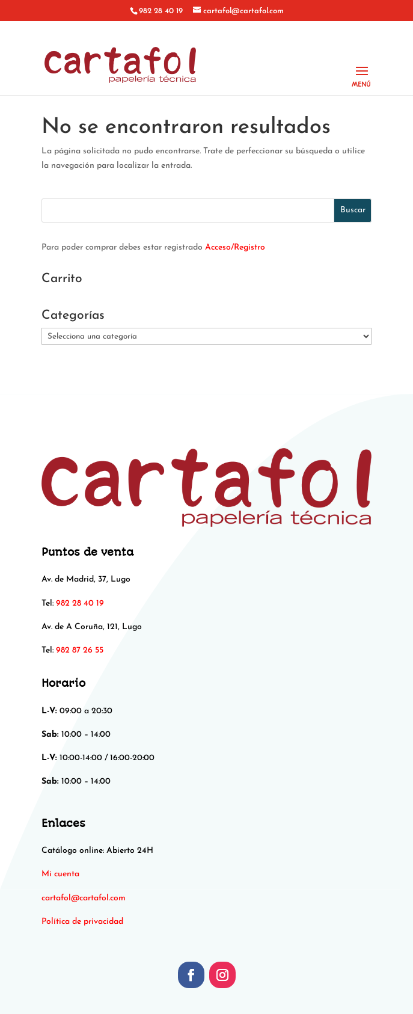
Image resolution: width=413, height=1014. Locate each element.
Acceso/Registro (235, 247)
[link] (83, 898)
